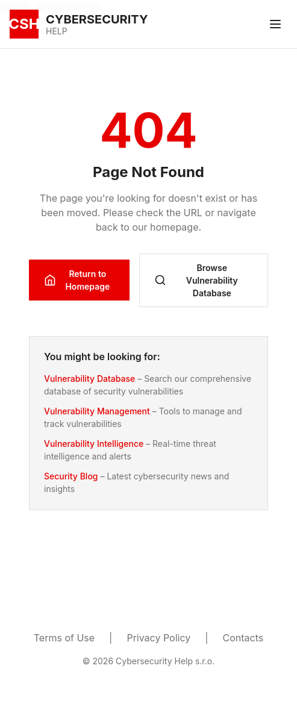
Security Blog (71, 476)
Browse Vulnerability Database (196, 280)
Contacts (243, 638)
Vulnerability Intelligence (93, 443)
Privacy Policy (158, 638)
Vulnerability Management (97, 411)
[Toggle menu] (275, 24)
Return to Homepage (77, 280)
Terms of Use (64, 638)
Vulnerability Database (89, 378)
